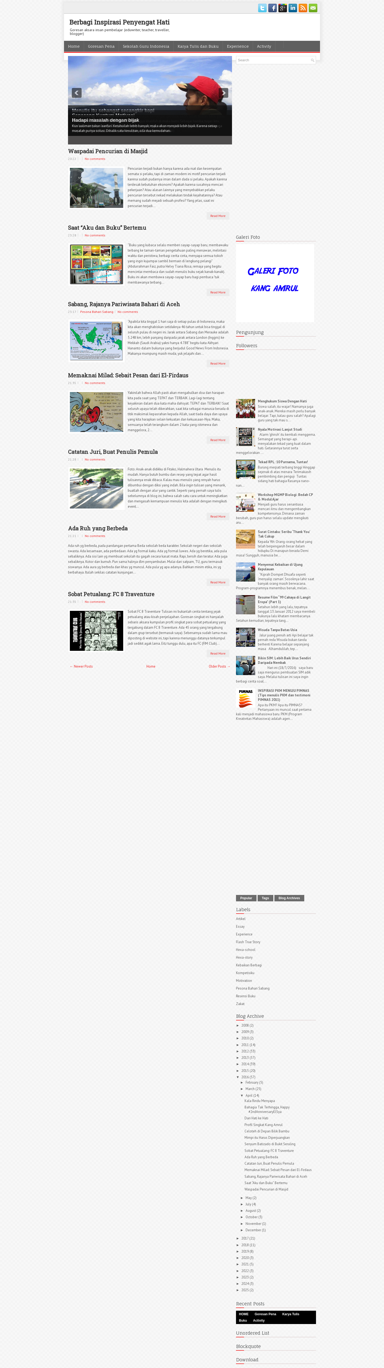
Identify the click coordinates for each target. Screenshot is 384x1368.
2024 (245, 1283)
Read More (218, 216)
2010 (245, 1038)
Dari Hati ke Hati (256, 1118)
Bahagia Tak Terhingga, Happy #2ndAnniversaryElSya (267, 1109)
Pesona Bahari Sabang (96, 312)
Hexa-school (245, 949)
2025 (245, 1290)
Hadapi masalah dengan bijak (105, 120)
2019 (245, 1251)
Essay (240, 926)
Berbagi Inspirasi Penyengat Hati (119, 22)
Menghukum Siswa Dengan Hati (282, 401)
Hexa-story (244, 957)
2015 (245, 1070)
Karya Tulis (290, 1314)
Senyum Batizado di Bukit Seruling (270, 1144)
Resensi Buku (245, 996)
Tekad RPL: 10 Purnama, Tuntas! (283, 462)
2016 (245, 1077)
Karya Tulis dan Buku (198, 46)
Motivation (244, 980)
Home (74, 46)
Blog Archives (289, 898)
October (252, 1217)
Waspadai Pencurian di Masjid (107, 151)
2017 (245, 1238)
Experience (238, 46)
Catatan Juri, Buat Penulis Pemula (113, 451)
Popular (246, 898)
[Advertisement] (276, 148)
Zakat (240, 1004)
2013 (245, 1057)
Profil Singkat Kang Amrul (264, 1125)
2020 (245, 1258)
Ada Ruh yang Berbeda (97, 528)
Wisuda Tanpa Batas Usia (277, 630)
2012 (245, 1051)
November (254, 1223)
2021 (245, 1264)
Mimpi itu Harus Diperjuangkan (267, 1137)
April (249, 1095)
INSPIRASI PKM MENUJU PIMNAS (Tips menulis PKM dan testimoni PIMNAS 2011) (284, 695)
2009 (245, 1032)
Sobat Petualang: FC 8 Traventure (111, 594)
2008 (245, 1025)
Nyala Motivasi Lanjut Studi (280, 429)
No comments (95, 159)
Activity (264, 46)
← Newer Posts (81, 666)
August (251, 1210)
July (249, 1204)
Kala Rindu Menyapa (260, 1101)
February (252, 1082)
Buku (243, 1320)
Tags (265, 898)
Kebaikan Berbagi (249, 965)
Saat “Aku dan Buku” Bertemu (107, 227)
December (254, 1230)
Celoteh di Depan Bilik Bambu (267, 1131)
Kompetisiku (245, 973)
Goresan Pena (101, 46)
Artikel (241, 919)
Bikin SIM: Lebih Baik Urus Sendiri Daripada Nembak (284, 660)
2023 (245, 1277)
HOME (244, 1314)
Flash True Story (248, 942)
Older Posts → (219, 666)
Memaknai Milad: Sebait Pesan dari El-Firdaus (128, 375)
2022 (245, 1271)
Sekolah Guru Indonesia (146, 46)
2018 (245, 1245)
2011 (245, 1045)
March (250, 1089)
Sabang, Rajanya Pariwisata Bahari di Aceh (124, 304)
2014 (245, 1064)
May (249, 1198)
